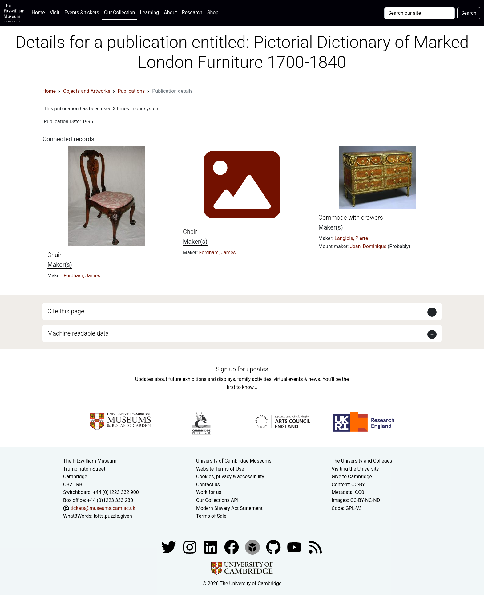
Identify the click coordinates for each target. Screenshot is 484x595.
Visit (54, 12)
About (170, 12)
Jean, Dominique (369, 246)
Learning (149, 12)
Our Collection (119, 12)
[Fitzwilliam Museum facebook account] (211, 547)
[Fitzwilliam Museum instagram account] (190, 547)
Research (192, 12)
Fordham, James (81, 276)
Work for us (208, 492)
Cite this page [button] (65, 311)
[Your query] (419, 13)
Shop (212, 12)
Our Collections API (217, 500)
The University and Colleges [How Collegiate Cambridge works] (362, 461)
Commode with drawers (350, 217)
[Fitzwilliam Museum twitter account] (169, 547)
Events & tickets (81, 12)
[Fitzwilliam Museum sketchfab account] (253, 547)
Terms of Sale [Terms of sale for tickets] (211, 516)
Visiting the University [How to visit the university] (355, 469)
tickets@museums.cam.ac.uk (103, 508)
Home (39, 11)
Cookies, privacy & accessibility (230, 476)
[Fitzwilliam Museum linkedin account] (232, 547)
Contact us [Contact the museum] (208, 484)
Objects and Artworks (86, 91)
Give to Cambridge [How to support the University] (352, 476)
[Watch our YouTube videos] (294, 547)
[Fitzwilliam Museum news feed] (315, 547)
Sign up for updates (242, 369)
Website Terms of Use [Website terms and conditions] (220, 469)
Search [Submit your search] (468, 13)
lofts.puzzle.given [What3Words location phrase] (113, 516)
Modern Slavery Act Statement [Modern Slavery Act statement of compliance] (229, 508)
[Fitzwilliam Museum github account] (274, 547)
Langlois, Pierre (351, 238)
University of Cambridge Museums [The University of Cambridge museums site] (234, 461)
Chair (54, 255)
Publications (131, 91)
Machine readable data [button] (78, 333)
